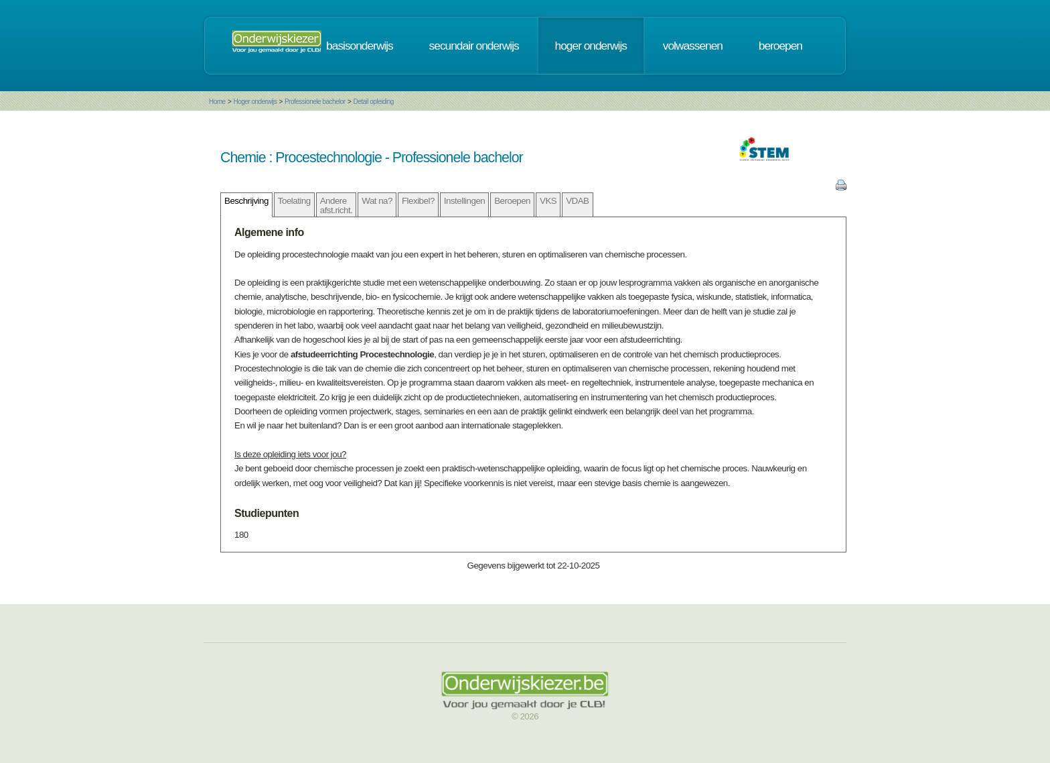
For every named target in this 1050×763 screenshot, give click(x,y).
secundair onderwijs (474, 45)
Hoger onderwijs (255, 101)
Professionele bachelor (315, 101)
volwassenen (693, 45)
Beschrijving (246, 201)
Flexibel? (418, 201)
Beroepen (512, 201)
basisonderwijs (359, 45)
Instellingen (464, 201)
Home (217, 101)
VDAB (577, 201)
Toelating (294, 201)
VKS (548, 201)
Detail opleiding (373, 101)
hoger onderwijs (591, 45)
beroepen (780, 45)
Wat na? (377, 201)
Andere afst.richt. (336, 205)
